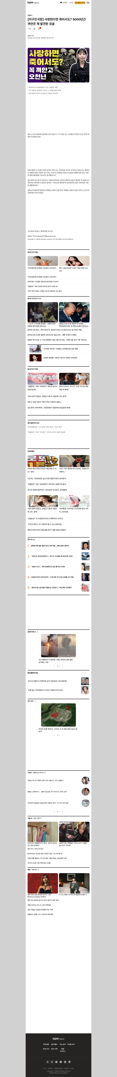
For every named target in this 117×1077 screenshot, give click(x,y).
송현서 (29, 36)
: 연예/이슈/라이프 (37, 773)
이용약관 (50, 1068)
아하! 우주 (46, 1049)
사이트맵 (66, 1068)
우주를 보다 (71, 1044)
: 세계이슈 (33, 870)
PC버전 (72, 1068)
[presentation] (54, 665)
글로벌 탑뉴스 (32, 632)
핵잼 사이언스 (62, 1050)
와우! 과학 (54, 1049)
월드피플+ (54, 1044)
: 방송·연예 (35, 818)
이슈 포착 (30, 701)
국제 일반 (46, 1044)
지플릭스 (30, 15)
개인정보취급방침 (58, 1068)
